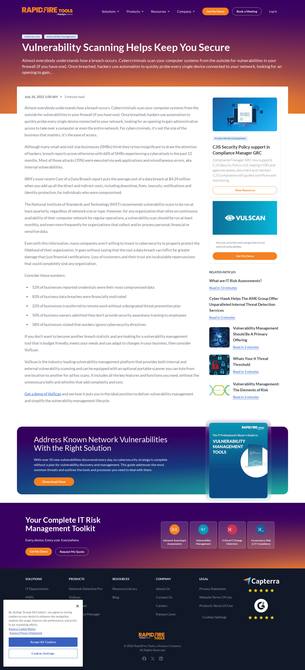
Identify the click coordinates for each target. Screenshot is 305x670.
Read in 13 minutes (223, 288)
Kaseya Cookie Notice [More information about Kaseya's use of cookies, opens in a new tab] (22, 629)
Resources (160, 11)
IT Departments (37, 589)
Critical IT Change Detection (232, 534)
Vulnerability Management (203, 534)
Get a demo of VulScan (43, 394)
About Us (163, 589)
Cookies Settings (214, 617)
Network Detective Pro (86, 589)
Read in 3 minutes (222, 317)
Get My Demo (216, 11)
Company (186, 11)
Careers (161, 606)
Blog (115, 597)
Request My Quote (72, 551)
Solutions (111, 11)
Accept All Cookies (43, 642)
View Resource (245, 190)
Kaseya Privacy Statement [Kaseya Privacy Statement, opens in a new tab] (26, 633)
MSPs (29, 597)
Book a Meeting (247, 11)
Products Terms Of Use (216, 606)
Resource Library (124, 589)
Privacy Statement (212, 589)
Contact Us (164, 597)
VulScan (74, 597)
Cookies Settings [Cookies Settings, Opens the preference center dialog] (43, 653)
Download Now (54, 482)
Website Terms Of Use (215, 597)
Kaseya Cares (166, 614)
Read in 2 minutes (246, 347)
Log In (273, 11)
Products (135, 11)
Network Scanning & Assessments (174, 534)
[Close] (77, 606)
